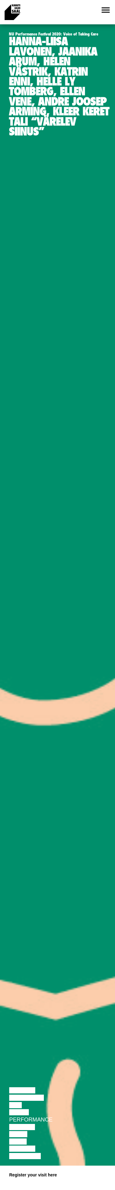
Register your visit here (33, 1174)
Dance (19, 1112)
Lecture (22, 1090)
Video (18, 1141)
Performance (30, 1120)
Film (15, 1105)
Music (18, 1134)
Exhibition (25, 1156)
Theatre (22, 1127)
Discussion (26, 1098)
